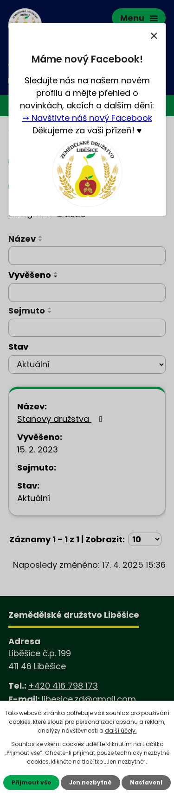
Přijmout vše (31, 782)
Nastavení (146, 782)
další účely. (121, 730)
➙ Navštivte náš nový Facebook (87, 118)
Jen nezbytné (90, 782)
